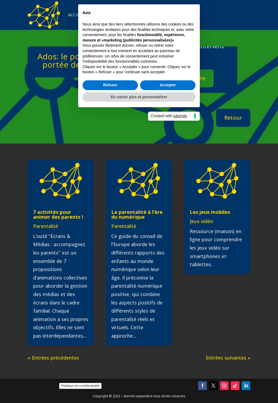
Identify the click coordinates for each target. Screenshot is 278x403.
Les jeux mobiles (210, 212)
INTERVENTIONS (105, 14)
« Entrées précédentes (53, 357)
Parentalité (45, 226)
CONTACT (178, 14)
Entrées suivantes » (228, 357)
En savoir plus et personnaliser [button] (139, 242)
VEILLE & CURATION (144, 14)
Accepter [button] (168, 231)
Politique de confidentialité (80, 385)
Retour (233, 117)
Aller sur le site (186, 78)
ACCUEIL (76, 14)
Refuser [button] (110, 231)
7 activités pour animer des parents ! (58, 214)
